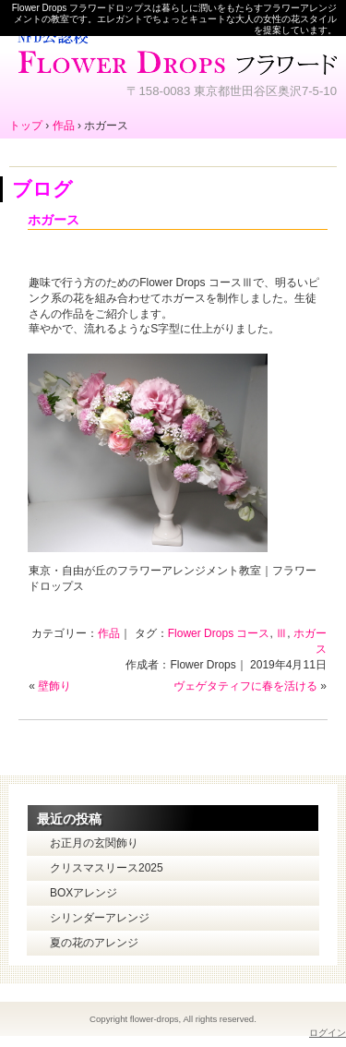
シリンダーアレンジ (99, 917)
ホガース (53, 219)
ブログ (42, 188)
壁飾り (54, 686)
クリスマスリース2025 (106, 867)
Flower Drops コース (219, 633)
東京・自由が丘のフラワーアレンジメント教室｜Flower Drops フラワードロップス (173, 50)
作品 (109, 633)
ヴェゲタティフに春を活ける (245, 686)
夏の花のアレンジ (94, 942)
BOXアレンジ (83, 892)
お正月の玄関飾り (94, 842)
